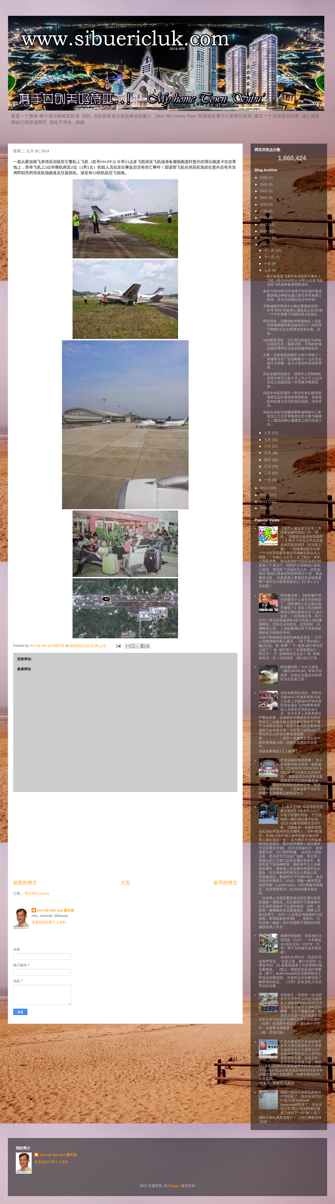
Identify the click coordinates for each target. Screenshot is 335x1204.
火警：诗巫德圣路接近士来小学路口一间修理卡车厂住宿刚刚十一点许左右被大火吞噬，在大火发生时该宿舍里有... (292, 361)
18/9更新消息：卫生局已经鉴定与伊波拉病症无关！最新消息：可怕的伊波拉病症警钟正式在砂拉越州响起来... (292, 344)
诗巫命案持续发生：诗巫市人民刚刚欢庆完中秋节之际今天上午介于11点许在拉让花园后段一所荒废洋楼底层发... (292, 380)
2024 (264, 184)
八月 (268, 433)
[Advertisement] (125, 836)
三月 (268, 466)
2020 (264, 204)
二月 (268, 473)
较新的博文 (25, 882)
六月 (268, 446)
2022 (264, 191)
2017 (264, 224)
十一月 (269, 257)
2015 (264, 238)
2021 (264, 198)
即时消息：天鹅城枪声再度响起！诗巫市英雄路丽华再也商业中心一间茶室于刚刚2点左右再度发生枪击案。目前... (292, 327)
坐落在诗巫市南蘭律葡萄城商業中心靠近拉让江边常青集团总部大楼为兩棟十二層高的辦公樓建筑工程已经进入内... (292, 418)
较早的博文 (225, 882)
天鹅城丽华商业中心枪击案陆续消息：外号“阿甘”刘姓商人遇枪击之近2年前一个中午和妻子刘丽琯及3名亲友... (293, 310)
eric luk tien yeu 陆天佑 (55, 910)
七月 (268, 440)
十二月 (269, 250)
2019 (264, 211)
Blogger (174, 1186)
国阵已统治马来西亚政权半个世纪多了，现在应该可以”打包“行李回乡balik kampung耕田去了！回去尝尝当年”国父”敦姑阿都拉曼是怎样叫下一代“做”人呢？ (301, 1102)
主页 (125, 882)
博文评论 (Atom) (37, 893)
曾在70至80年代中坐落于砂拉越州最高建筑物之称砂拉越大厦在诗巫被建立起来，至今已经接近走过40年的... (292, 295)
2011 (264, 501)
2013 (264, 488)
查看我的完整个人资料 (49, 922)
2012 (264, 495)
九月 (268, 270)
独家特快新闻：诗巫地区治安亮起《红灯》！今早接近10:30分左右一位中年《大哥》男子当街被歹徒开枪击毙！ (301, 944)
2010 (264, 508)
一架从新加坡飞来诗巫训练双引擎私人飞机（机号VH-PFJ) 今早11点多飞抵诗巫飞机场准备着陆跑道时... (293, 280)
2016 (264, 231)
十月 (268, 264)
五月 (268, 453)
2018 (264, 218)
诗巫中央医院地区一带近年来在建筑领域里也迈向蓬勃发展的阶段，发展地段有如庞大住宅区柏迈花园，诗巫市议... (292, 399)
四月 (268, 460)
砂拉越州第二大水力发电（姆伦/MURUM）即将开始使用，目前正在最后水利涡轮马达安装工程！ (301, 673)
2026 (264, 178)
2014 (264, 245)
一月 (268, 480)
